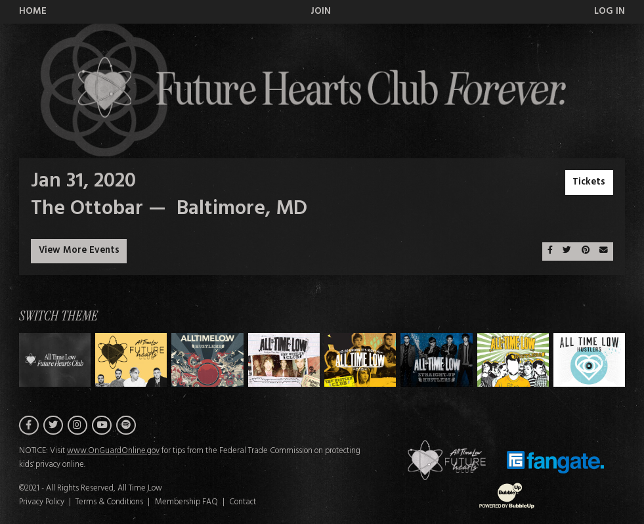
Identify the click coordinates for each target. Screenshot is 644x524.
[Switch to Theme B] (207, 360)
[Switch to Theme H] (55, 360)
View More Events (79, 250)
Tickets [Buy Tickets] (588, 182)
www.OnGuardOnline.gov (113, 451)
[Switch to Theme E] (436, 360)
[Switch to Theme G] (589, 360)
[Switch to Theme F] (513, 360)
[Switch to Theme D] (360, 360)
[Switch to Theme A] (131, 360)
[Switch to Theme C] (284, 360)
